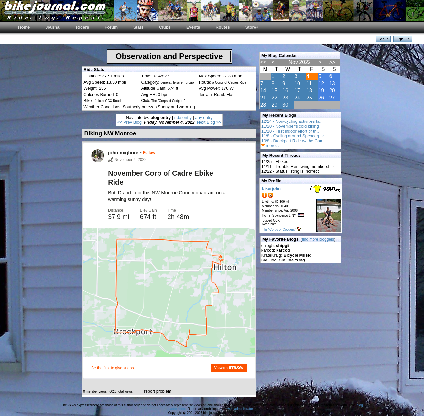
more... (270, 145)
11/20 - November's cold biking (290, 126)
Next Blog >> (209, 122)
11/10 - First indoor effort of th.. (290, 131)
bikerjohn (271, 188)
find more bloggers (318, 239)
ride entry (183, 117)
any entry (203, 117)
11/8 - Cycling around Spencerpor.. (293, 135)
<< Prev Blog (129, 122)
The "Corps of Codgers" (279, 229)
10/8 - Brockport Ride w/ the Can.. (293, 140)
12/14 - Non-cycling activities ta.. (291, 121)
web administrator (240, 408)
